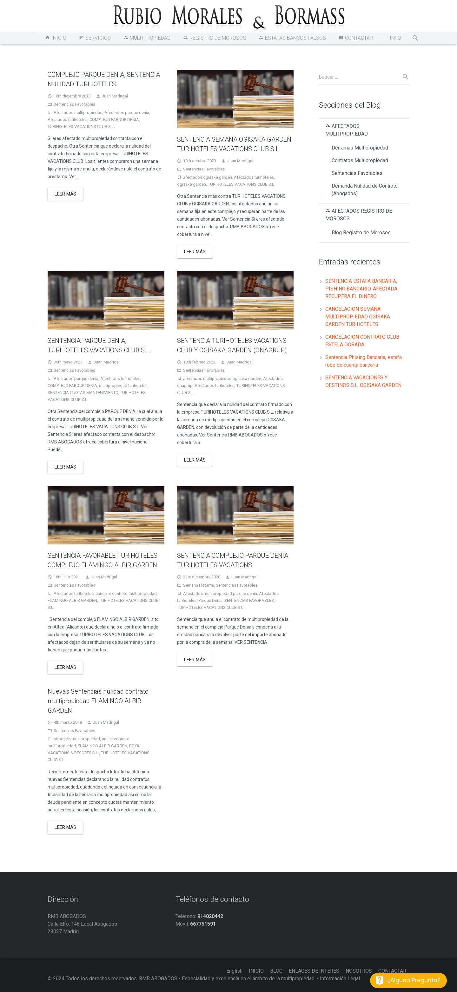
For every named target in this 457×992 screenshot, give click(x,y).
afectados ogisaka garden (207, 177)
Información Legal (340, 978)
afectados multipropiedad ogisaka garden (222, 378)
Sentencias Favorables (74, 104)
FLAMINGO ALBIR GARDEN (72, 600)
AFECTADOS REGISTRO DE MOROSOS (358, 215)
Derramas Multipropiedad (360, 148)
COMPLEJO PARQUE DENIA (114, 119)
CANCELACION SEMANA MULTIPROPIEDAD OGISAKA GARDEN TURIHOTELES (357, 316)
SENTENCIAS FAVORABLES (249, 600)
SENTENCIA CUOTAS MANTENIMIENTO (83, 392)
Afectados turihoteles (68, 119)
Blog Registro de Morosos (361, 233)
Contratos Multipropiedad (360, 160)
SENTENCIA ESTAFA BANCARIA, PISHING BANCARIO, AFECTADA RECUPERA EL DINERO (361, 288)
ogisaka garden (191, 184)
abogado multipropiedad (77, 738)
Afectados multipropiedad (78, 112)
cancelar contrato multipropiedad (126, 593)
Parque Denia (210, 600)
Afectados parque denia (126, 112)
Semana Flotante (198, 585)
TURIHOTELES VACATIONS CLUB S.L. (81, 126)
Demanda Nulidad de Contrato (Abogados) (365, 189)
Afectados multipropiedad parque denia (220, 593)
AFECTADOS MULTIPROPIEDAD (346, 130)
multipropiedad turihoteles (123, 385)
